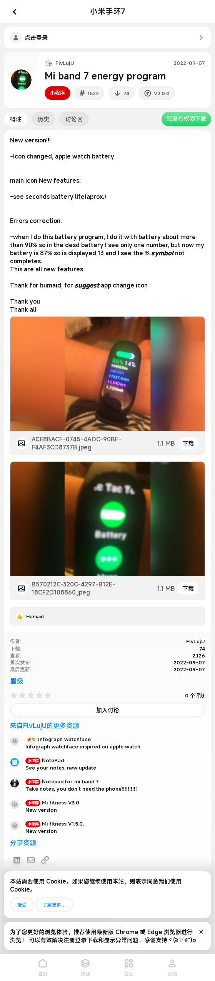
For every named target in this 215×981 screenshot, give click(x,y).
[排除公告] (201, 931)
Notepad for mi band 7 (62, 781)
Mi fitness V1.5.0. (54, 823)
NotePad (44, 760)
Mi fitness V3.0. (52, 802)
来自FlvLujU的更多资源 (44, 725)
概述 (16, 119)
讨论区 (74, 119)
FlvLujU (64, 62)
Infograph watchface (58, 739)
